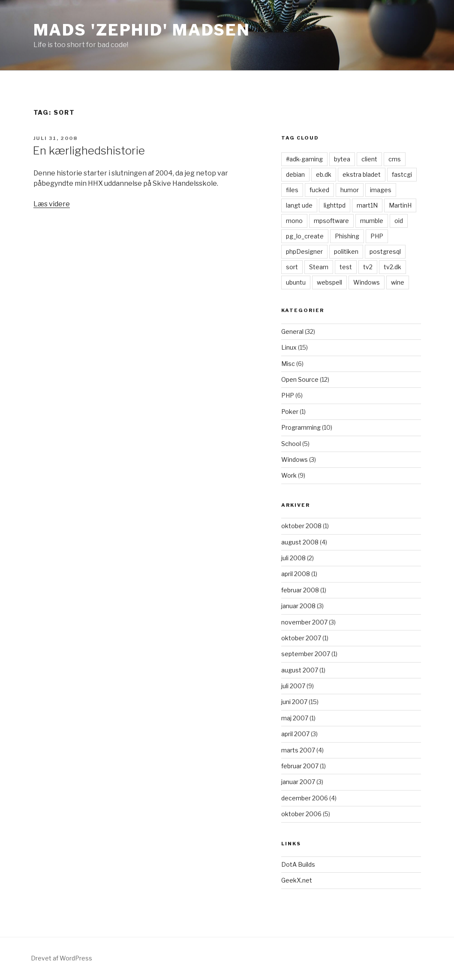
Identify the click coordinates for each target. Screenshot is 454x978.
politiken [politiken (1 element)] (346, 251)
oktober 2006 (301, 813)
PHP (287, 395)
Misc (288, 363)
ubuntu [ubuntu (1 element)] (296, 282)
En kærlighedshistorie (89, 150)
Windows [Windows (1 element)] (366, 282)
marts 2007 (298, 750)
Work (289, 475)
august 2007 (299, 670)
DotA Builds (298, 864)
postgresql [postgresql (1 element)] (385, 251)
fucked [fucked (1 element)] (319, 189)
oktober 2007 (301, 638)
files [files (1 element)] (292, 189)
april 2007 (295, 733)
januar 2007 (298, 781)
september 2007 (305, 653)
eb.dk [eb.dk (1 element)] (323, 174)
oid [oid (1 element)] (398, 220)
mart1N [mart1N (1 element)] (367, 205)
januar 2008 (298, 605)
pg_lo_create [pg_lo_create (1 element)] (305, 236)
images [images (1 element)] (380, 189)
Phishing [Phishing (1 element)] (347, 236)
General (292, 331)
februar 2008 (300, 590)
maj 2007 (294, 718)
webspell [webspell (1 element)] (329, 282)
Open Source (300, 379)
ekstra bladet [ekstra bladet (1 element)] (362, 174)
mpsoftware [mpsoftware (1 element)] (331, 220)
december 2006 (304, 798)
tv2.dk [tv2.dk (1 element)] (392, 267)
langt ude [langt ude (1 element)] (299, 205)
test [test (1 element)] (346, 267)
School (291, 443)
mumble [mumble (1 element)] (371, 220)
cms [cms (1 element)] (394, 159)
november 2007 (304, 622)
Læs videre (51, 204)
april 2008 (295, 573)
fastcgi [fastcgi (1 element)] (402, 174)
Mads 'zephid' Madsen (142, 30)
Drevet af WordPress (61, 958)
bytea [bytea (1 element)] (342, 159)
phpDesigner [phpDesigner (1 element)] (304, 251)
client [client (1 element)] (369, 159)
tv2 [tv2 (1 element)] (368, 267)
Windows (294, 459)
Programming (301, 427)
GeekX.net (296, 880)
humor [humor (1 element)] (349, 189)
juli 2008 (293, 558)
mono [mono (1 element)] (294, 220)
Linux (289, 347)
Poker (289, 411)
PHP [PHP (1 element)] (376, 236)
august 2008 (300, 542)
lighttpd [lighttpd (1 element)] (335, 205)
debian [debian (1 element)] (295, 174)
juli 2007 (293, 686)
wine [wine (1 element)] (397, 282)
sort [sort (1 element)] (292, 267)
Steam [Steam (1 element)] (318, 267)
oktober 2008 (301, 525)
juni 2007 (294, 701)
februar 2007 (300, 766)
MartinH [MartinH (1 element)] (400, 205)
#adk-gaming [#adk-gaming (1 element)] (304, 159)
